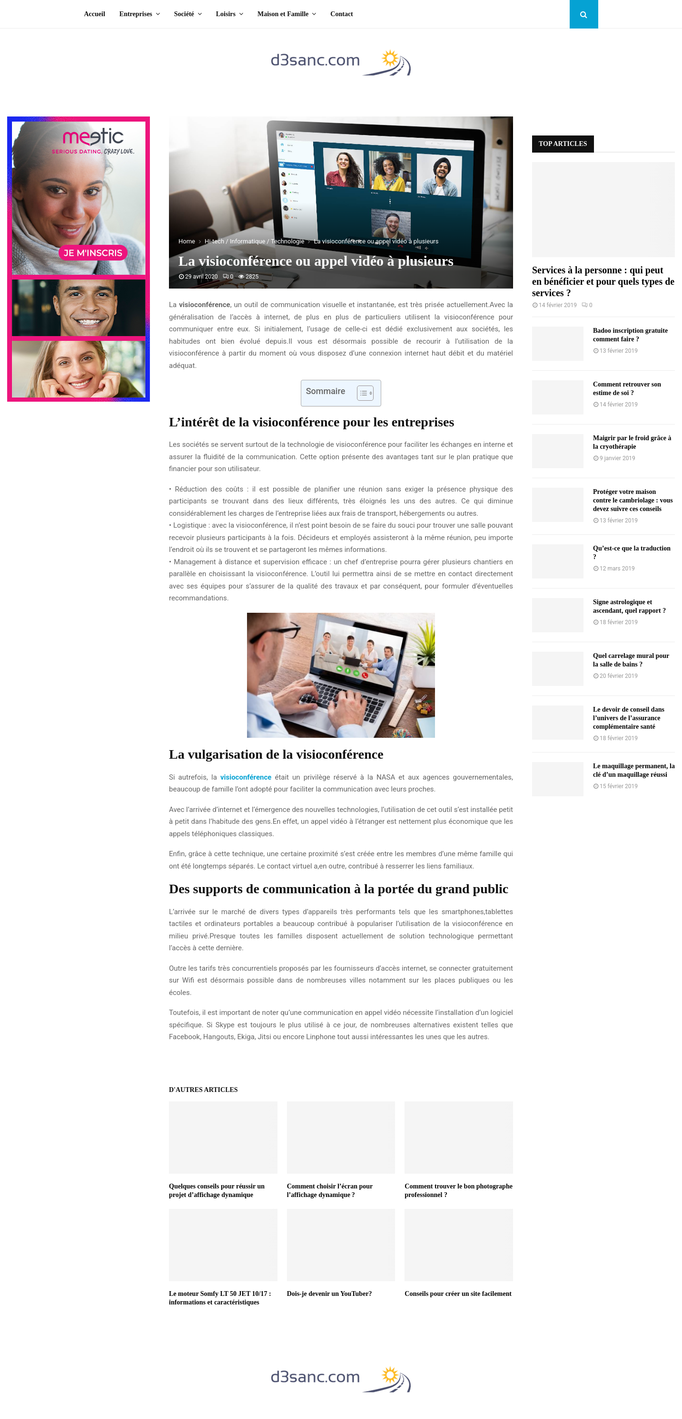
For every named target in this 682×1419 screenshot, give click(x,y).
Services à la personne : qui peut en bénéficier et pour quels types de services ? (603, 281)
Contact (341, 14)
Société (184, 14)
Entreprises (135, 14)
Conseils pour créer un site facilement (458, 1293)
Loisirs (226, 14)
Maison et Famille (282, 14)
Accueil (94, 14)
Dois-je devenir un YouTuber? (329, 1293)
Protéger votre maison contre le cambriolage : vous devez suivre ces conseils (633, 500)
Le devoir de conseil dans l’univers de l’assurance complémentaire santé (628, 718)
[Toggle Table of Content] (360, 393)
